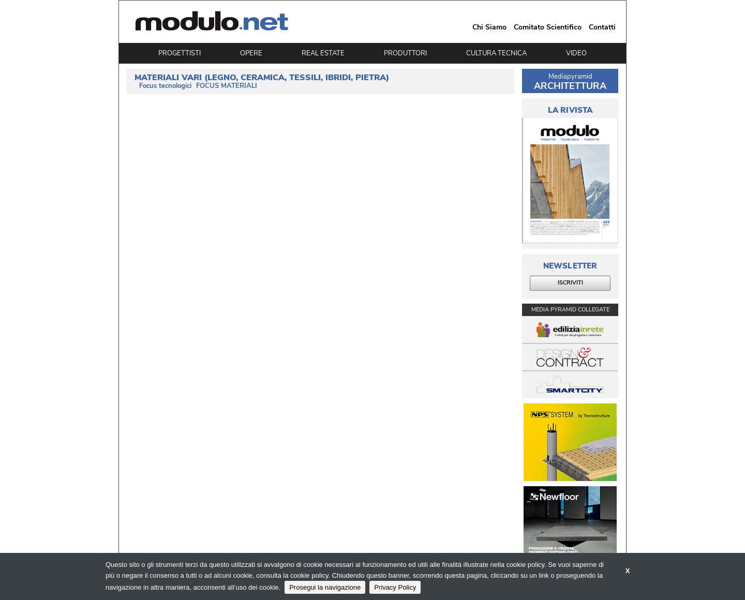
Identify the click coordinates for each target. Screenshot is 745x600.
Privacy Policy (395, 587)
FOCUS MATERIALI (226, 86)
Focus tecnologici (165, 86)
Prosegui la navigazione (325, 587)
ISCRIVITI (570, 283)
